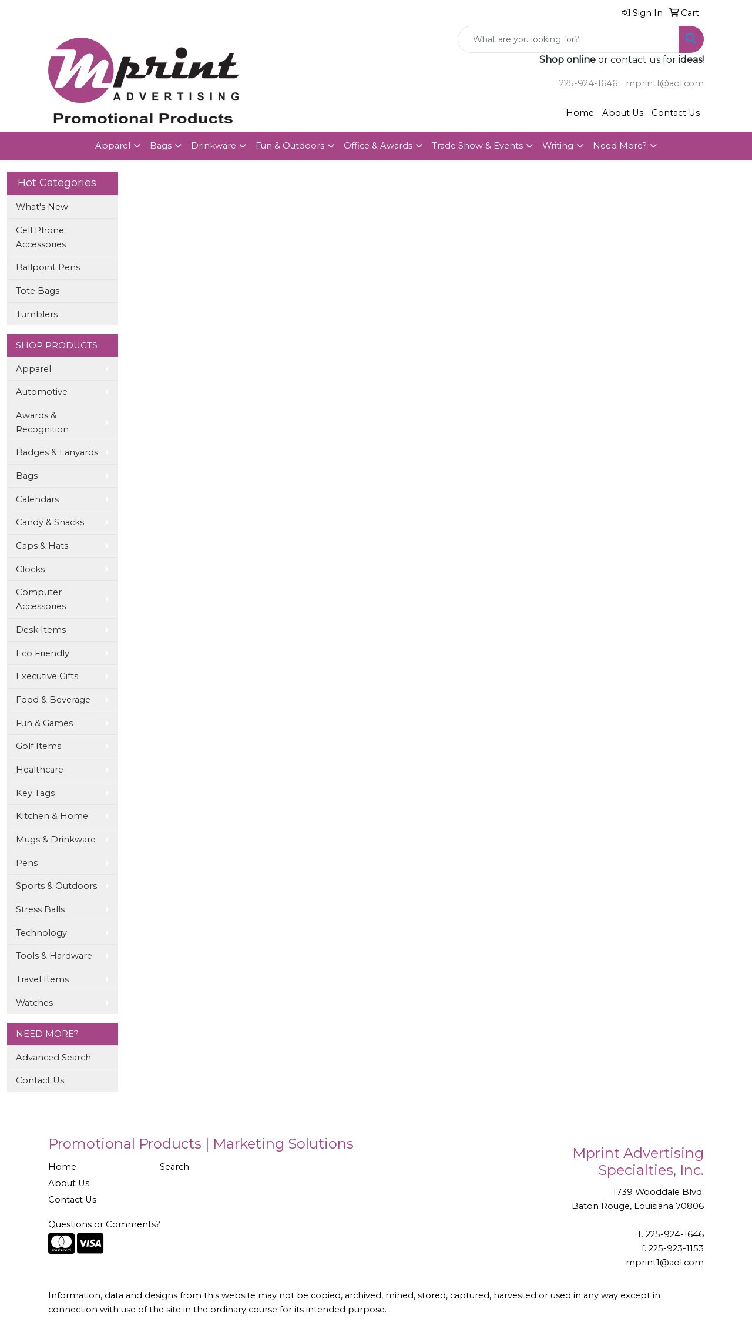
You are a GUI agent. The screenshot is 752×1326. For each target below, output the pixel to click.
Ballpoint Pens (48, 267)
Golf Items (38, 746)
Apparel (112, 145)
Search (174, 1166)
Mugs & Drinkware (56, 839)
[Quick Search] (568, 39)
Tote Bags (37, 291)
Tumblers (37, 314)
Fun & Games (44, 723)
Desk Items (41, 630)
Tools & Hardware (54, 956)
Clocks (30, 569)
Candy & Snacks (50, 522)
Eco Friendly (42, 653)
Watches (34, 1003)
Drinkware (213, 145)
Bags (161, 145)
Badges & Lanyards (57, 452)
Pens (27, 863)
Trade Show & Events (477, 145)
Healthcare (39, 769)
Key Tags (35, 793)
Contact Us (676, 113)
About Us (622, 113)
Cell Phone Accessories (41, 237)
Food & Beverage (53, 699)
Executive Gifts (47, 676)
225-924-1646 (588, 83)
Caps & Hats (42, 546)
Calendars (37, 499)
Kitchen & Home (52, 816)
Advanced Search (53, 1057)
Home (580, 113)
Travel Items (42, 979)
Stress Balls (40, 909)
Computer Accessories (41, 599)
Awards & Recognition (42, 422)
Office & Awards (378, 145)
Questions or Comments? (104, 1224)
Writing (557, 145)
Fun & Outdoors (290, 145)
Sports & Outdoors (56, 886)
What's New (42, 207)
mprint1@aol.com (665, 83)
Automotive (42, 392)
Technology (41, 933)
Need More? (620, 145)
